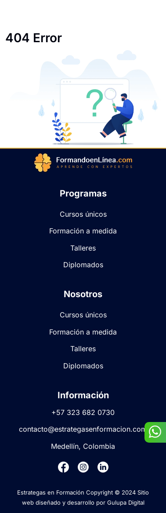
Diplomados (83, 264)
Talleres (83, 248)
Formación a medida (83, 230)
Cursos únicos (83, 214)
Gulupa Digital (125, 502)
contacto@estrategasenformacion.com (83, 429)
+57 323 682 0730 (83, 412)
